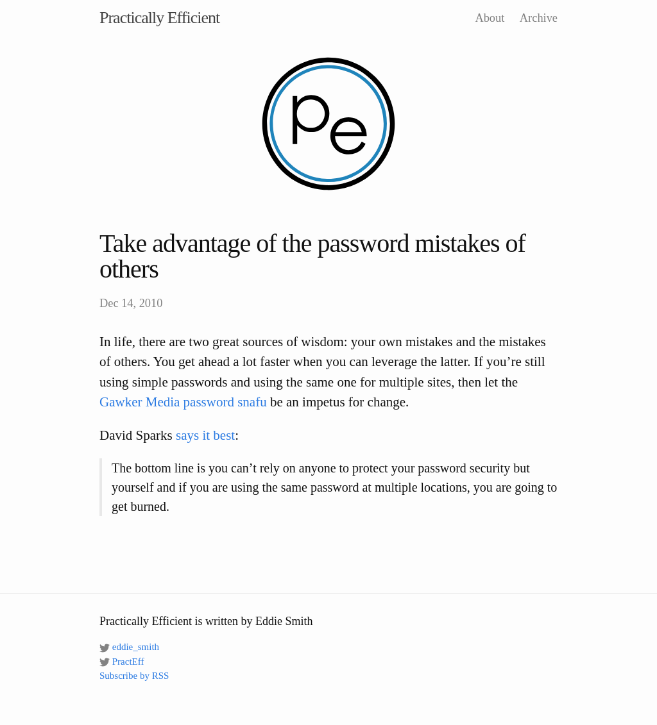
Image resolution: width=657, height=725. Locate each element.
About (489, 18)
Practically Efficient (159, 17)
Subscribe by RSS (134, 676)
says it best (205, 435)
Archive (539, 18)
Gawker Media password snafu (183, 402)
